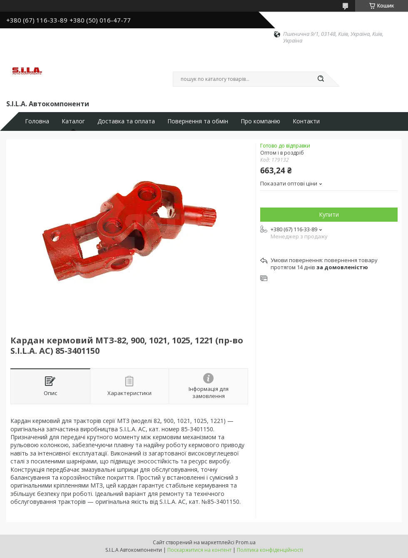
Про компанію (260, 121)
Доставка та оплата (126, 121)
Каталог (73, 121)
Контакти (306, 121)
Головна (37, 121)
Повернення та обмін (197, 121)
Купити (329, 214)
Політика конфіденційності (270, 549)
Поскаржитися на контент (199, 549)
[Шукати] (320, 79)
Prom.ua (246, 542)
